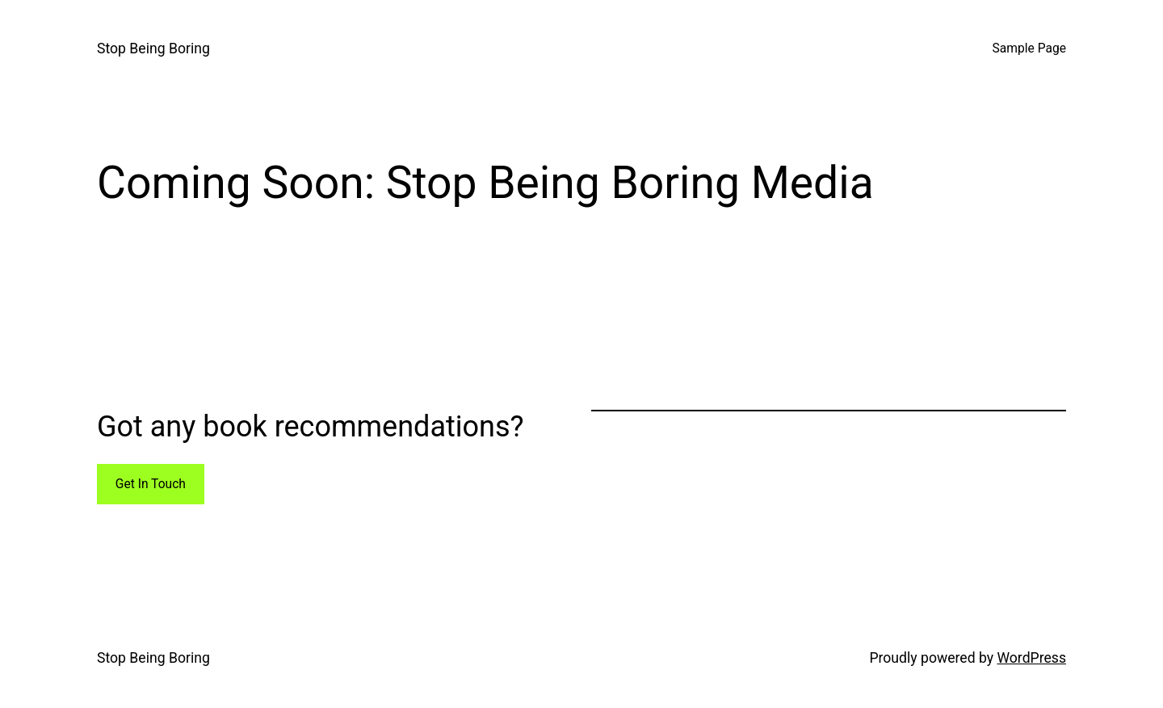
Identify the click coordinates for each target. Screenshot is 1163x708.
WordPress (1031, 658)
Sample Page (1029, 48)
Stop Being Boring (153, 48)
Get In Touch (150, 484)
